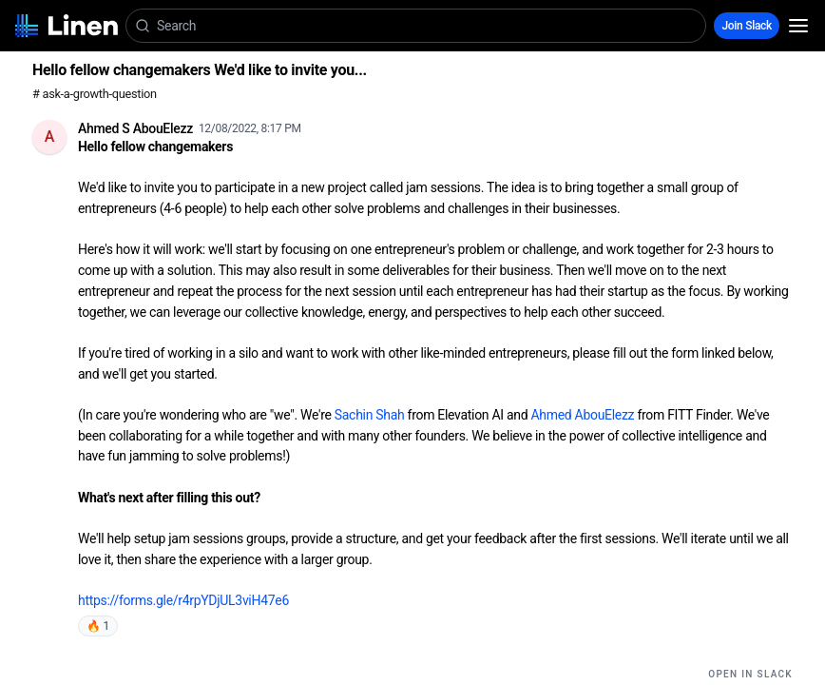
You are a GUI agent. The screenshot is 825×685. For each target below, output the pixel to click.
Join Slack (746, 25)
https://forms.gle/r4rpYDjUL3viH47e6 (183, 600)
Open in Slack (750, 674)
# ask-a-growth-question (94, 94)
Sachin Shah (370, 414)
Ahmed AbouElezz (582, 414)
